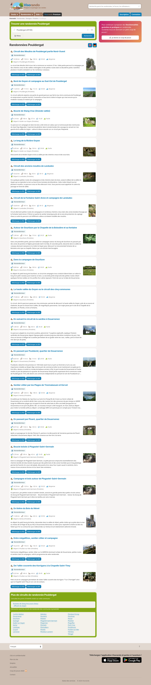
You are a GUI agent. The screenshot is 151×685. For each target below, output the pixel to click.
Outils (14, 14)
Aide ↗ (39, 14)
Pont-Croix (71, 625)
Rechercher (88, 36)
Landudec (16, 627)
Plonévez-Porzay (73, 614)
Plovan (70, 619)
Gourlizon (16, 619)
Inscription (124, 14)
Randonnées (27, 14)
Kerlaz (15, 625)
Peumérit (43, 616)
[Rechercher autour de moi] (92, 30)
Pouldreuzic (72, 627)
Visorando (12, 18)
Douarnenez (17, 616)
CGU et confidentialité (17, 656)
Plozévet (71, 621)
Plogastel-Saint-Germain (48, 621)
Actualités (13, 667)
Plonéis (42, 630)
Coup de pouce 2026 (18, 671)
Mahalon (43, 614)
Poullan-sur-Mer (73, 630)
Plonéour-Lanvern (46, 632)
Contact (12, 675)
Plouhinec (71, 616)
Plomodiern (44, 627)
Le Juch (15, 630)
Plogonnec (44, 623)
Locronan (16, 632)
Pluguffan (71, 623)
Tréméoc (71, 632)
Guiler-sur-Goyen (19, 623)
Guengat (16, 621)
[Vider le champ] (88, 30)
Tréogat (70, 634)
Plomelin (43, 625)
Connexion (136, 14)
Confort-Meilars (18, 614)
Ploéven (43, 619)
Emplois (13, 663)
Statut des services (68, 681)
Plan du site (14, 659)
